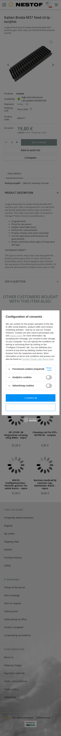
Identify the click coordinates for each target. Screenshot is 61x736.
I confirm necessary (30, 407)
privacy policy (16, 335)
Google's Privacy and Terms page (38, 359)
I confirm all (30, 397)
